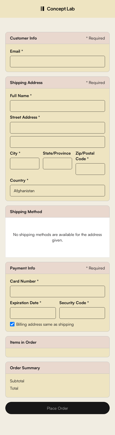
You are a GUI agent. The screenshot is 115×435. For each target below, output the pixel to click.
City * (15, 153)
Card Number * (24, 281)
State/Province (57, 153)
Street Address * (25, 117)
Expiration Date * (25, 302)
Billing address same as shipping (45, 324)
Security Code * (74, 302)
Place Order (57, 408)
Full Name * (21, 95)
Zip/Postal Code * (85, 156)
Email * (16, 51)
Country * (19, 180)
